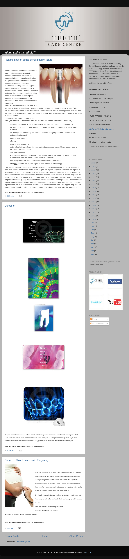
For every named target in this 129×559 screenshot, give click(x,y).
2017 (94, 195)
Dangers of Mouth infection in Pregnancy (27, 460)
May (93, 247)
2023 (94, 173)
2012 (94, 212)
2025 (94, 167)
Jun (92, 244)
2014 (94, 205)
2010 (94, 219)
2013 (94, 209)
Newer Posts (12, 536)
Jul (92, 240)
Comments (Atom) (23, 542)
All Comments (97, 324)
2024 (94, 170)
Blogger (88, 552)
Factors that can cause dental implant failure (28, 59)
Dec (93, 222)
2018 (94, 191)
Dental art (10, 205)
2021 (94, 181)
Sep (93, 233)
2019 (94, 188)
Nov (93, 226)
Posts (93, 319)
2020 (94, 184)
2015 (94, 202)
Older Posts (76, 536)
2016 (94, 198)
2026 (94, 163)
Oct (92, 230)
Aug (93, 237)
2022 (94, 177)
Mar (92, 254)
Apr (92, 251)
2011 (94, 216)
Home (44, 536)
